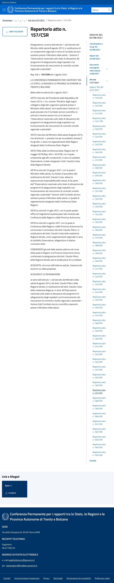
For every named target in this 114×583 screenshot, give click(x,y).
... (16, 20)
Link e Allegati (14, 31)
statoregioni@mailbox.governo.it (21, 565)
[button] (99, 47)
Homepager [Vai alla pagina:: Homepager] (7, 20)
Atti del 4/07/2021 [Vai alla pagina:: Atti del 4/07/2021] (36, 20)
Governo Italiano (9, 2)
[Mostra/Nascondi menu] (4, 10)
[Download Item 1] (10, 492)
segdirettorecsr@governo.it (22, 560)
